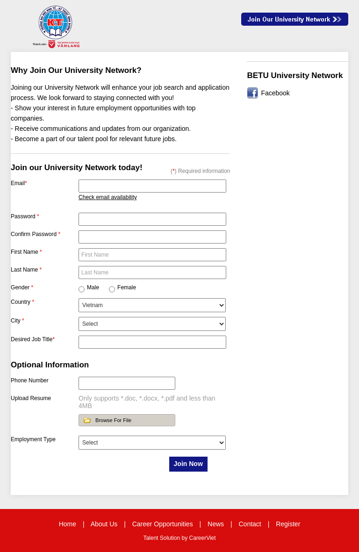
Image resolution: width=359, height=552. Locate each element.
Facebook (275, 93)
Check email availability (108, 197)
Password (25, 216)
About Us (104, 524)
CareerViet (202, 538)
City (17, 320)
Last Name (26, 269)
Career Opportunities (162, 524)
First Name (26, 252)
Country (22, 302)
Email (19, 183)
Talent (151, 538)
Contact (250, 524)
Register (288, 524)
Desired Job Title (33, 339)
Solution (171, 538)
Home (67, 524)
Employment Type (33, 439)
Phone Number (30, 380)
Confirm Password (35, 234)
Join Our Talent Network (294, 19)
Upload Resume (31, 398)
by (185, 538)
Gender (22, 287)
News (216, 524)
